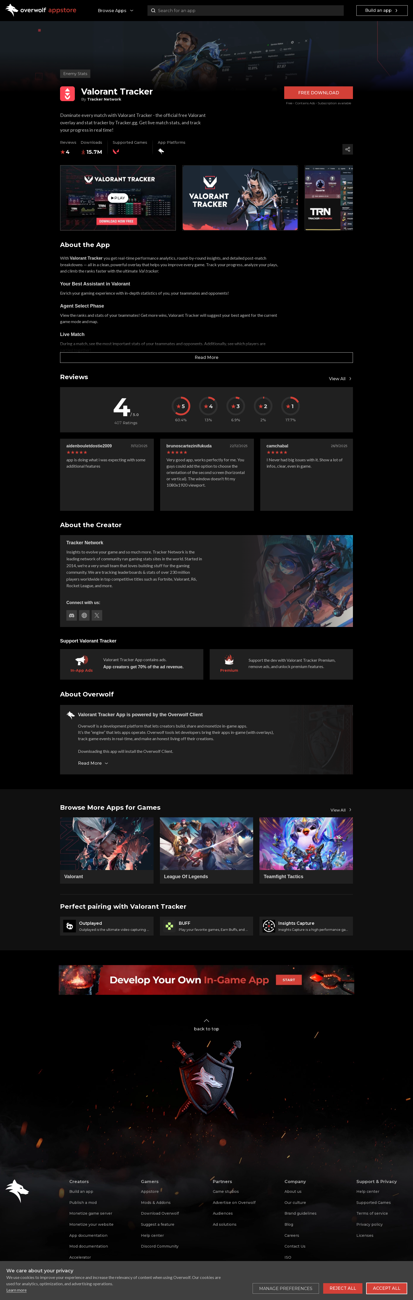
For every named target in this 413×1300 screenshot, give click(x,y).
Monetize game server (90, 1213)
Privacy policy (369, 1224)
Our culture (295, 1202)
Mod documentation (88, 1246)
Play (118, 198)
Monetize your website (91, 1224)
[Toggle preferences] (286, 1288)
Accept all (386, 1288)
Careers (291, 1235)
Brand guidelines (300, 1213)
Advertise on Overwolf (234, 1202)
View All (341, 378)
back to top (206, 1024)
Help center (152, 1235)
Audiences (223, 1213)
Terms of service (372, 1213)
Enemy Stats (75, 73)
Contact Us (295, 1246)
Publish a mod (83, 1202)
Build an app (382, 10)
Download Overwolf (160, 1213)
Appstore (150, 1191)
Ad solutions (225, 1224)
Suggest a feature (157, 1224)
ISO (287, 1257)
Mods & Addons (156, 1202)
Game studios (226, 1191)
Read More (206, 357)
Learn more (16, 1289)
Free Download (318, 92)
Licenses (364, 1235)
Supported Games (373, 1202)
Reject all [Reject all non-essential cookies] (343, 1288)
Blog (288, 1224)
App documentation (88, 1235)
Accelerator (80, 1257)
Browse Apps (116, 10)
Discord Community (160, 1246)
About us (293, 1191)
